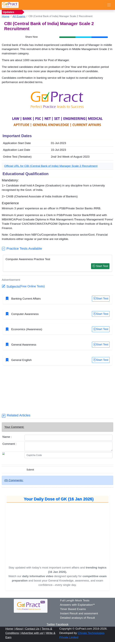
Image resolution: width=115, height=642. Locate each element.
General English (21, 360)
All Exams (19, 16)
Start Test (100, 266)
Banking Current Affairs (26, 298)
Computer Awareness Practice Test (28, 259)
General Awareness (23, 344)
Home (5, 16)
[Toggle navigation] (109, 5)
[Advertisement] (57, 392)
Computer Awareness (25, 314)
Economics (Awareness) (26, 329)
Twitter (51, 624)
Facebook (62, 624)
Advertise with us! (32, 633)
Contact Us (32, 628)
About (19, 628)
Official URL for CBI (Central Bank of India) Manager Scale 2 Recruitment (50, 165)
